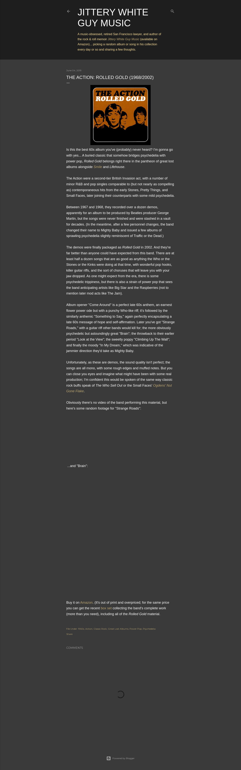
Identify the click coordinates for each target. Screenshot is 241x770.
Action (88, 628)
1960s (81, 628)
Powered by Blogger (120, 758)
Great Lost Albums (118, 628)
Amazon (86, 602)
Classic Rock (100, 628)
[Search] (172, 10)
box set (106, 608)
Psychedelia (149, 628)
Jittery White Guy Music (123, 39)
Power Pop (136, 628)
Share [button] (69, 634)
